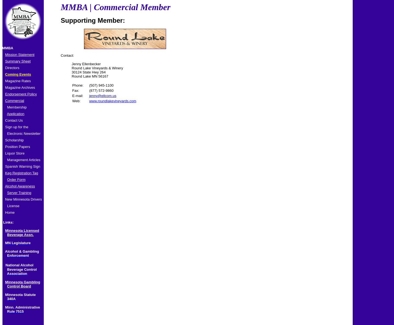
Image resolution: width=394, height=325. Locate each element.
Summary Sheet (18, 61)
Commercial (14, 101)
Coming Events (18, 74)
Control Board (19, 286)
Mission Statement (19, 55)
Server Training (19, 193)
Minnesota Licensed (22, 231)
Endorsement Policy (21, 94)
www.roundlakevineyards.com (112, 101)
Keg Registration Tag (21, 173)
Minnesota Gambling (22, 282)
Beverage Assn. (20, 235)
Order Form (16, 180)
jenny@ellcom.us (102, 96)
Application (15, 114)
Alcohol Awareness (20, 186)
